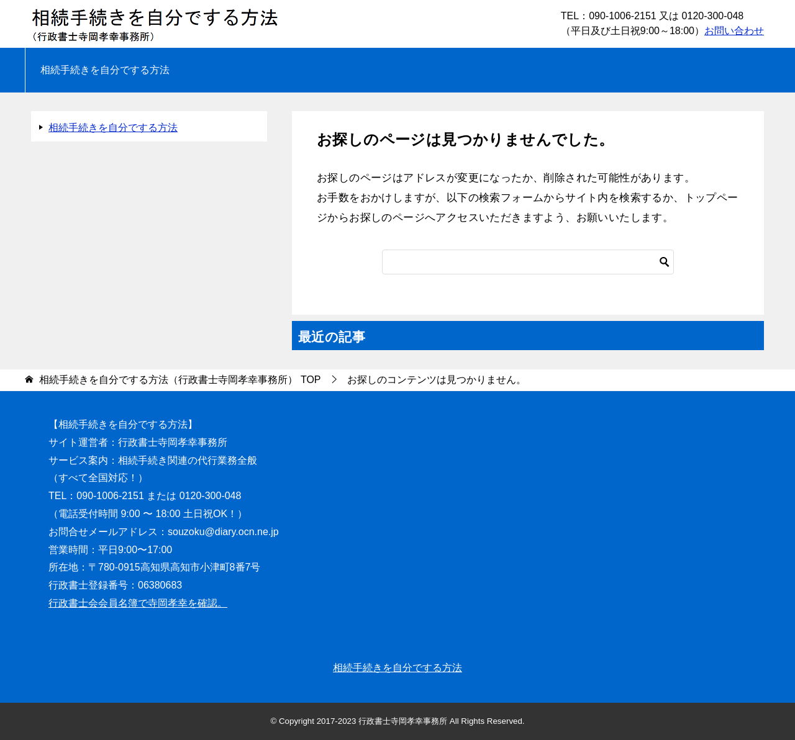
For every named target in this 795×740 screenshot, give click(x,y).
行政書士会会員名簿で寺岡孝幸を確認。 (137, 603)
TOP (179, 379)
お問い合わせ (734, 30)
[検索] (528, 262)
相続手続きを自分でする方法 (105, 70)
